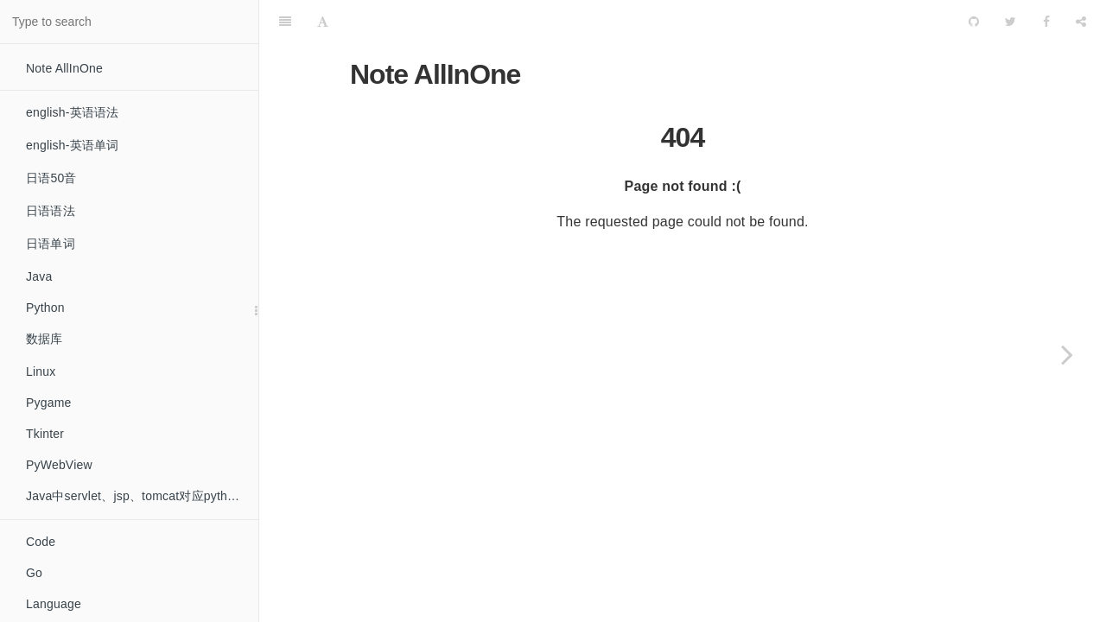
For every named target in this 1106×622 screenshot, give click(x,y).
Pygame (49, 402)
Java (39, 276)
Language (53, 604)
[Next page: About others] (1067, 354)
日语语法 (50, 211)
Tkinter (45, 434)
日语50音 (51, 178)
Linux (40, 371)
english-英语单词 (72, 145)
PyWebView (59, 465)
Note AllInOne (64, 68)
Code (40, 542)
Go (34, 573)
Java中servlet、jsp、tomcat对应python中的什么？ (142, 496)
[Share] (1081, 21)
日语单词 (50, 244)
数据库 (44, 339)
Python (45, 307)
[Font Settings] (322, 21)
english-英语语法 (72, 112)
